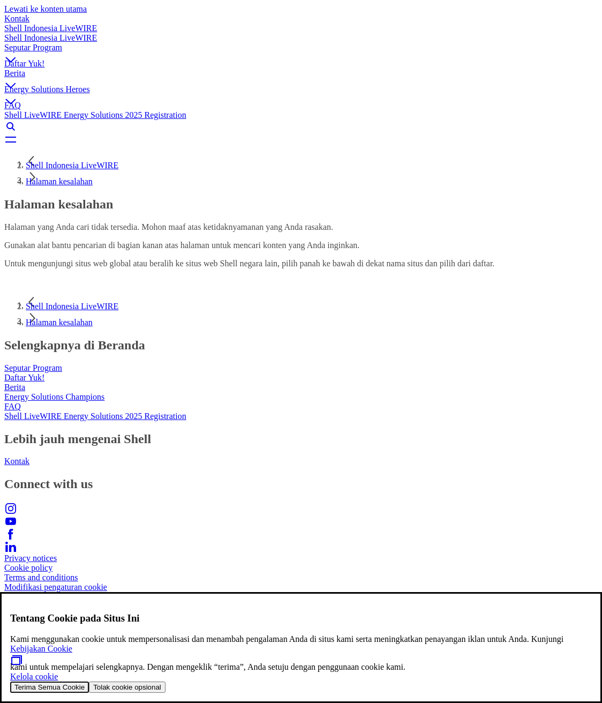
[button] (301, 51)
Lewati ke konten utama (45, 8)
